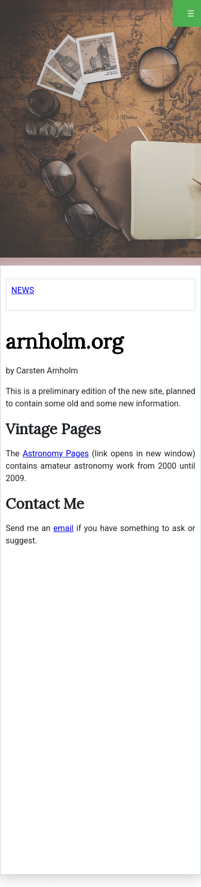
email (63, 528)
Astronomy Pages (56, 453)
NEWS (22, 290)
